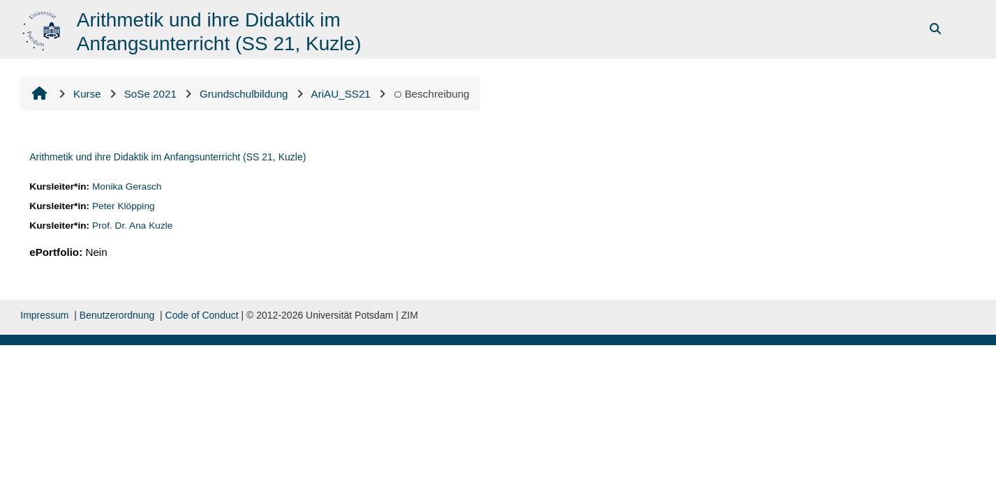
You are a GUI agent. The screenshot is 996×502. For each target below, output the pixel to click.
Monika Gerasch (127, 186)
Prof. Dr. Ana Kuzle (132, 225)
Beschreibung (432, 94)
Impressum (44, 315)
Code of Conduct (202, 315)
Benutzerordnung (117, 315)
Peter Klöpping (123, 206)
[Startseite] (43, 28)
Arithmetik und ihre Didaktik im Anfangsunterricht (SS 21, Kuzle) (167, 156)
